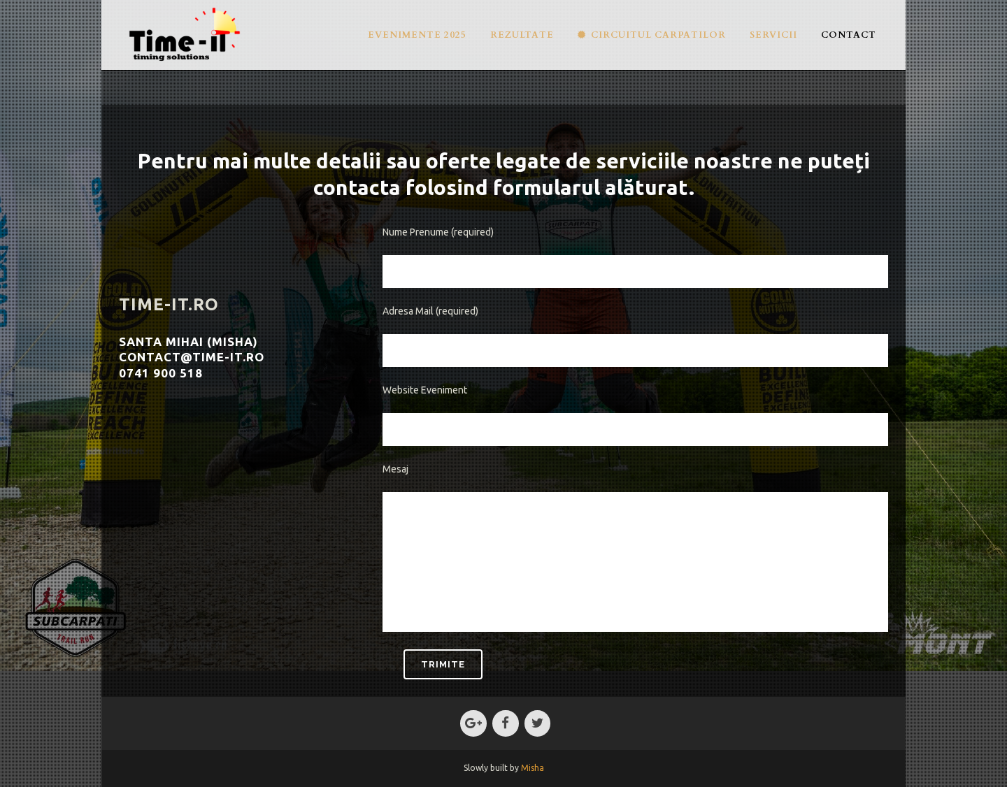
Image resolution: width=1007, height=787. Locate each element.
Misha (532, 767)
